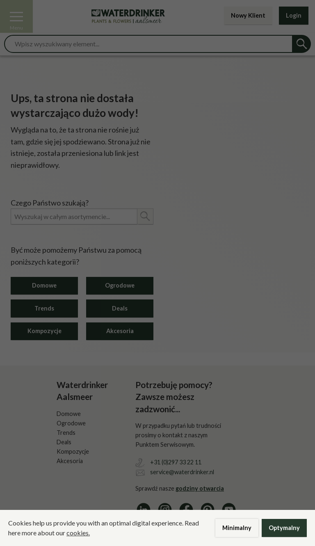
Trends (44, 308)
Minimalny (236, 527)
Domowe (44, 285)
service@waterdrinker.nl (182, 471)
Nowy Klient (248, 15)
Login (293, 15)
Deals (120, 308)
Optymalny (284, 527)
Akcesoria (120, 330)
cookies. (78, 533)
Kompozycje (44, 330)
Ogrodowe (120, 285)
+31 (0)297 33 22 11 (175, 462)
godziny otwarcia (200, 488)
